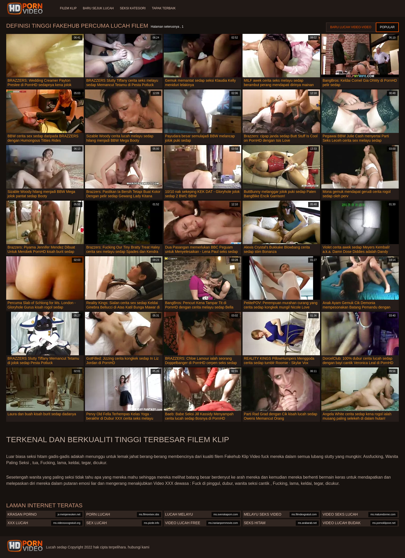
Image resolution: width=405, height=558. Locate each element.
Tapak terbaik (164, 8)
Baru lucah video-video (350, 27)
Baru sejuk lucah (98, 8)
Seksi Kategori (133, 8)
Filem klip (68, 8)
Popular (387, 27)
